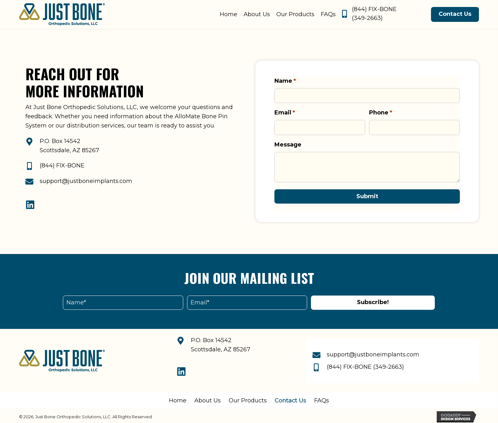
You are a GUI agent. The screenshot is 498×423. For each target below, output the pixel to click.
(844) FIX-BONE (62, 164)
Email (284, 111)
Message (287, 142)
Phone (380, 111)
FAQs (321, 397)
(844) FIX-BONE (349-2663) (365, 364)
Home (177, 397)
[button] (30, 203)
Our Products (248, 397)
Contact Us (290, 397)
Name (285, 81)
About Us (207, 397)
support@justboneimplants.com (86, 179)
